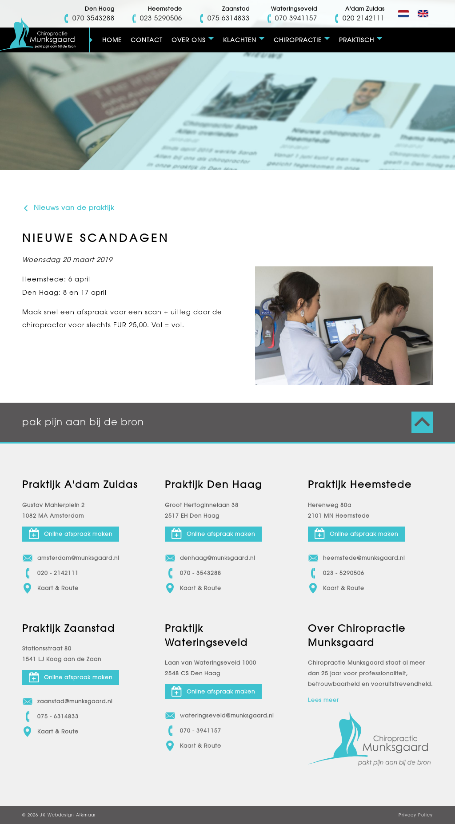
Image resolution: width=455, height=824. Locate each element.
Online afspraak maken (70, 533)
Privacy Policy (416, 814)
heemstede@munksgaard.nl (356, 558)
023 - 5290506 (336, 573)
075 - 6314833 (50, 716)
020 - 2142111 (50, 573)
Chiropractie (298, 40)
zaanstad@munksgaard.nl (67, 701)
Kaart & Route (50, 588)
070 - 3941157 (193, 730)
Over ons (189, 40)
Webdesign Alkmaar (72, 814)
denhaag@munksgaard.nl (210, 558)
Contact (147, 40)
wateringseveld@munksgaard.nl (219, 715)
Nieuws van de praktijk (68, 208)
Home (112, 40)
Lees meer (323, 700)
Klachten (239, 40)
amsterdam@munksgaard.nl (70, 558)
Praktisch (356, 40)
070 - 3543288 (193, 573)
